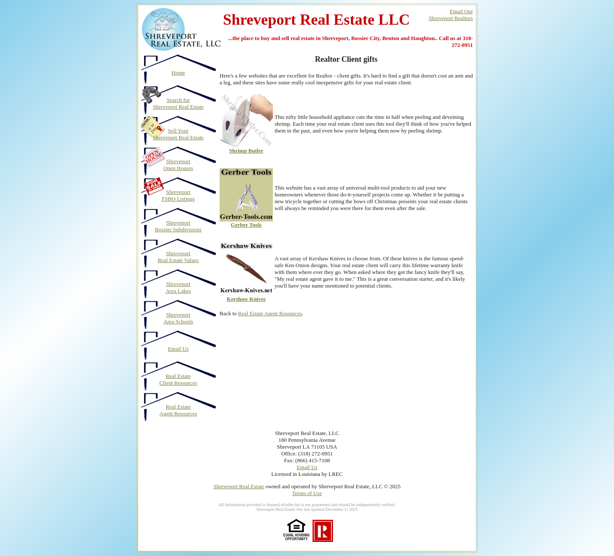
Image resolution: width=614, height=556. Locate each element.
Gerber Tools (246, 225)
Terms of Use (307, 493)
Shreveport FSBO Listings (178, 195)
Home (178, 72)
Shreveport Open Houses (178, 164)
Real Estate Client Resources (178, 379)
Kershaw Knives (246, 299)
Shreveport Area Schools (178, 318)
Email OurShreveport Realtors (451, 14)
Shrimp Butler (246, 150)
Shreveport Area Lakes (178, 287)
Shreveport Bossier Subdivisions (178, 226)
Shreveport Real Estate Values (178, 256)
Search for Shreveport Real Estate (178, 103)
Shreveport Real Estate (238, 486)
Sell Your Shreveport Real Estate (178, 134)
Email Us (178, 349)
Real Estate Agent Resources (178, 410)
